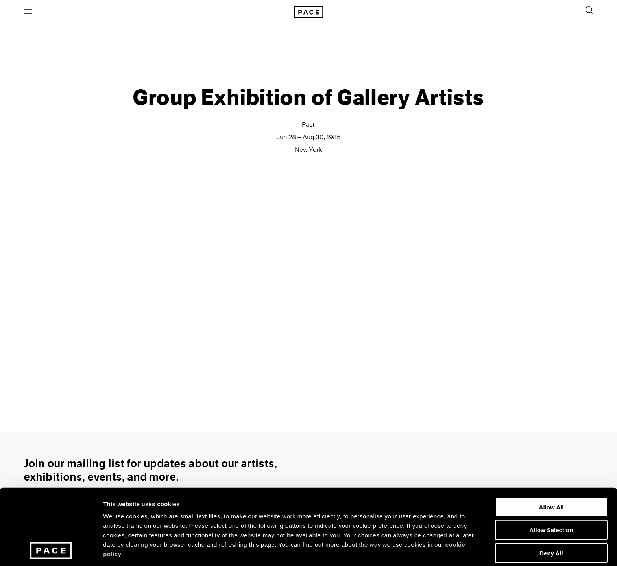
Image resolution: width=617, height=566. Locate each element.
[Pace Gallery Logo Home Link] (308, 12)
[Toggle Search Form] (589, 11)
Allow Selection (551, 482)
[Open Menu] (28, 12)
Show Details (413, 550)
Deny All (551, 505)
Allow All (551, 459)
